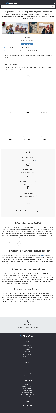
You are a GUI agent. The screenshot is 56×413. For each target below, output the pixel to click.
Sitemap (27, 396)
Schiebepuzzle (26, 136)
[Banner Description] (27, 40)
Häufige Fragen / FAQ (27, 376)
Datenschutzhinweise (27, 370)
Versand (33, 314)
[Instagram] (27, 405)
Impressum (27, 368)
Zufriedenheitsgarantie (27, 390)
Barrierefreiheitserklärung (27, 394)
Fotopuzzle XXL (44, 110)
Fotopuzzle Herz (27, 110)
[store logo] (12, 3)
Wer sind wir (27, 366)
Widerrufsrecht (27, 374)
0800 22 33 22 (28, 184)
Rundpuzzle (10, 136)
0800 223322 (28, 324)
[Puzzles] (27, 37)
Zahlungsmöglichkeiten (27, 386)
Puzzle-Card (44, 136)
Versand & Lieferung (27, 388)
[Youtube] (30, 405)
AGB (27, 372)
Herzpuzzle (43, 255)
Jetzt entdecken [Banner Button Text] (27, 44)
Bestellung (27, 384)
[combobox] (28, 7)
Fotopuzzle (9, 110)
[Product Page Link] (9, 101)
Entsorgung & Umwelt (27, 392)
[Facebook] (23, 405)
